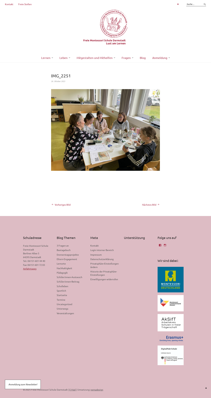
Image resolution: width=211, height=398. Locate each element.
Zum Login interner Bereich (177, 4)
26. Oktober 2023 (58, 81)
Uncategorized (64, 304)
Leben (64, 57)
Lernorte (61, 263)
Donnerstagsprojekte (68, 254)
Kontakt (9, 4)
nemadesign (96, 389)
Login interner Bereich (102, 250)
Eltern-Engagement (67, 259)
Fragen (126, 57)
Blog (143, 57)
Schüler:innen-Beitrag (68, 281)
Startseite (62, 295)
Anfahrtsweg (29, 268)
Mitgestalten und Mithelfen (95, 57)
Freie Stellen (25, 4)
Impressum (96, 254)
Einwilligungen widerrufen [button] (104, 279)
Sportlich (61, 290)
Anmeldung (159, 57)
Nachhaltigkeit (64, 268)
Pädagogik (62, 272)
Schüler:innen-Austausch (69, 277)
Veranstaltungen (65, 313)
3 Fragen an (63, 245)
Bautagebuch (64, 250)
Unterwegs (62, 308)
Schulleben (62, 286)
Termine (61, 299)
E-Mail (72, 389)
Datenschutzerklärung (102, 259)
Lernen (45, 57)
